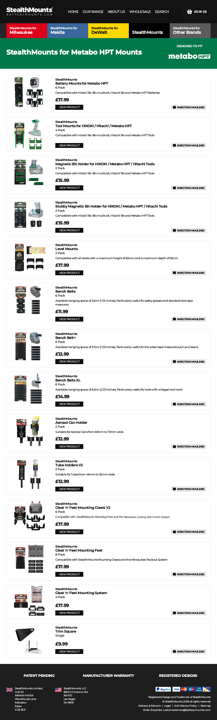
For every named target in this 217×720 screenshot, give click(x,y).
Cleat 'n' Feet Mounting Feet (78, 548)
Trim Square (66, 629)
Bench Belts (66, 289)
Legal (167, 705)
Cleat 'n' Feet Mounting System (81, 591)
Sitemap (205, 705)
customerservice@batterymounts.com (187, 710)
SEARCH (162, 12)
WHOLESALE (140, 12)
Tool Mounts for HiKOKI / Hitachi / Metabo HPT (93, 124)
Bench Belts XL (67, 378)
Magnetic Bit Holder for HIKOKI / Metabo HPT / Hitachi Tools (104, 162)
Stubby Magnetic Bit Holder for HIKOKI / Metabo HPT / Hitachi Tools (111, 204)
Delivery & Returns (149, 705)
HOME (73, 12)
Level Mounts (66, 247)
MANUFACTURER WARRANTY (108, 676)
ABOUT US (116, 12)
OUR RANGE (93, 12)
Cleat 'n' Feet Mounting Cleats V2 (82, 506)
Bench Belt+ (66, 336)
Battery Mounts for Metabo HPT (81, 81)
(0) (197, 12)
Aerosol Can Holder (71, 421)
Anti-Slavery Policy (185, 705)
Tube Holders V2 (69, 463)
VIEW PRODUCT (69, 107)
